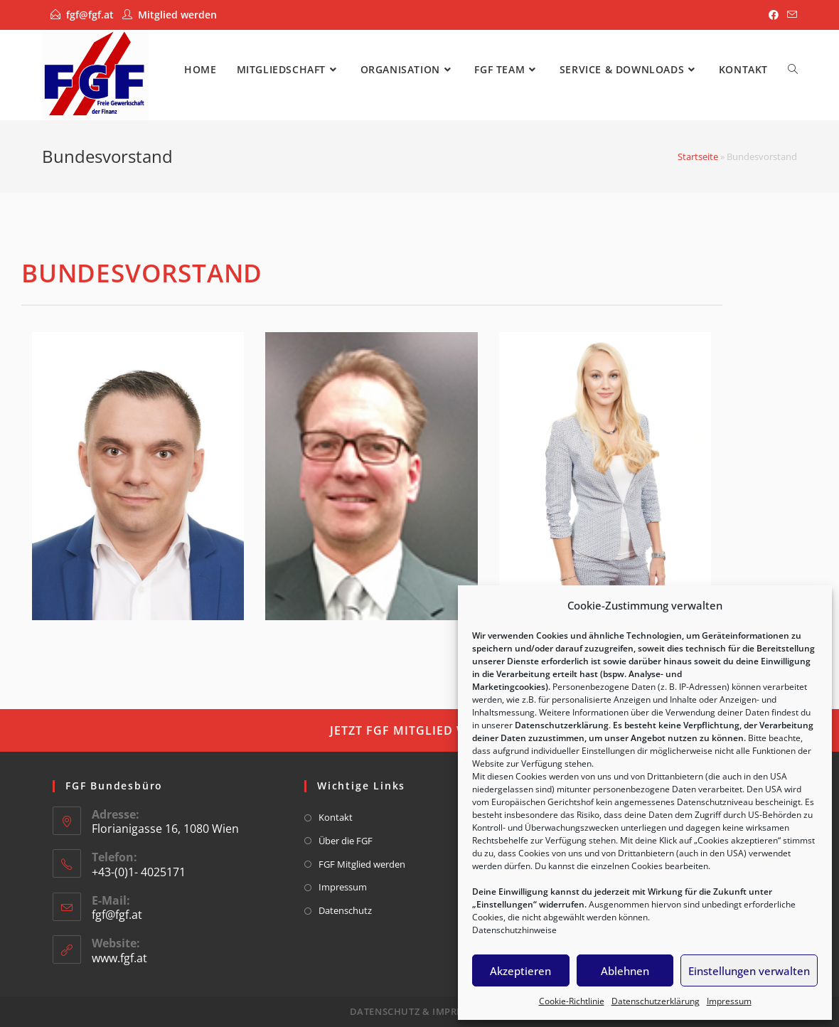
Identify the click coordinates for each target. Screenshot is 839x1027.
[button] (419, 730)
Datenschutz (345, 910)
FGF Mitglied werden (362, 864)
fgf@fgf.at (90, 14)
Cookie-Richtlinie (571, 1001)
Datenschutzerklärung (655, 1001)
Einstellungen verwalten (749, 971)
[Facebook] (773, 15)
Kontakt (336, 817)
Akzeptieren (520, 971)
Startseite (698, 156)
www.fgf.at (119, 958)
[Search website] (793, 69)
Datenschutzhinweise (514, 930)
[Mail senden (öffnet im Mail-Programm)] (790, 15)
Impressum (729, 1001)
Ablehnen (625, 971)
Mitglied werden (177, 14)
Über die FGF (346, 840)
